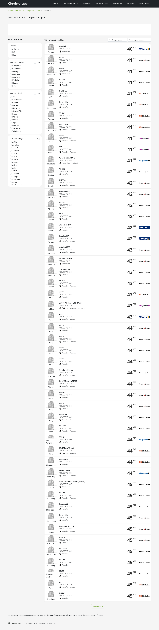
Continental (17, 68)
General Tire (17, 111)
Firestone (16, 108)
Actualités (143, 4)
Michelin (15, 80)
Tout (38, 63)
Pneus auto (19, 10)
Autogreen (16, 176)
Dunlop (15, 71)
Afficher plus (98, 606)
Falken (15, 105)
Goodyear (16, 74)
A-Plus (15, 142)
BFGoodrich (17, 99)
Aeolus (15, 148)
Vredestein (16, 128)
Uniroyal (15, 125)
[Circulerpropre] (14, 623)
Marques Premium (17, 62)
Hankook (16, 77)
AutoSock (16, 179)
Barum (15, 182)
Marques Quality (16, 93)
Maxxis (15, 117)
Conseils (130, 4)
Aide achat (117, 4)
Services (86, 4)
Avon (14, 96)
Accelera (15, 145)
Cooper (15, 102)
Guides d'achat (70, 4)
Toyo (14, 122)
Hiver (14, 55)
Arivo (14, 165)
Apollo (15, 159)
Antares (15, 153)
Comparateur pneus (33, 10)
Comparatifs (101, 4)
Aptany (15, 162)
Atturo (15, 171)
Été (13, 52)
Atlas (14, 168)
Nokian (15, 83)
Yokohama (16, 131)
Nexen (15, 119)
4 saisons (16, 49)
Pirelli (14, 86)
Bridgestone (17, 66)
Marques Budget (17, 138)
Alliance (15, 150)
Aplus (14, 156)
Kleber (15, 114)
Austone (15, 173)
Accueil (56, 4)
